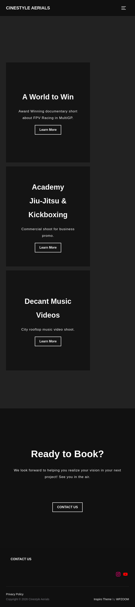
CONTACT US (67, 507)
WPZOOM (122, 599)
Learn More (48, 129)
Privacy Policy (14, 594)
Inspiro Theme (103, 599)
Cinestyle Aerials (28, 7)
